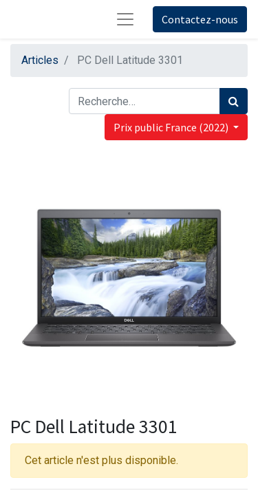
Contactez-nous (200, 19)
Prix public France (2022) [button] (172, 127)
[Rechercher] (233, 101)
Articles (39, 60)
